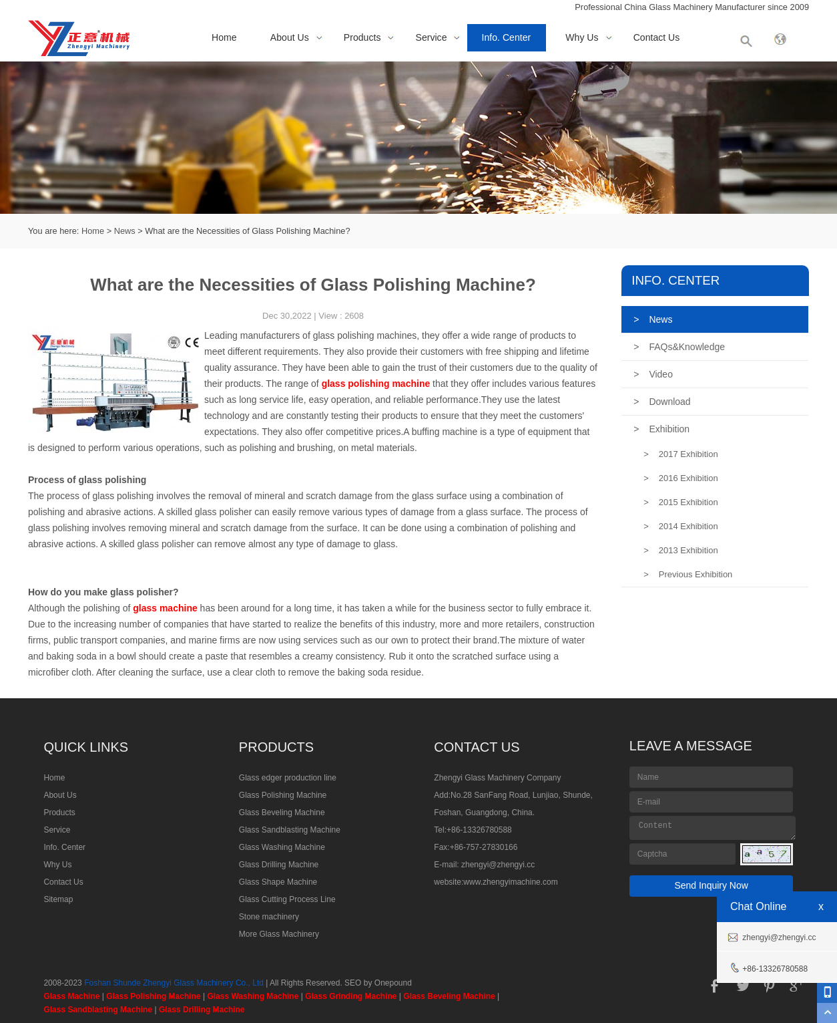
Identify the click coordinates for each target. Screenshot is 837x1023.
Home (224, 37)
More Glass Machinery (279, 934)
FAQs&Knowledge (679, 346)
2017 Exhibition (680, 454)
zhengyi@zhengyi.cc (498, 864)
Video (653, 374)
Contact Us (656, 37)
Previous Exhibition (687, 574)
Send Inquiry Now (711, 885)
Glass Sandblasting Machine (289, 830)
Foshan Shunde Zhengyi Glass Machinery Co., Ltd (174, 983)
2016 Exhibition (680, 478)
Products (362, 37)
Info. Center (506, 37)
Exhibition (661, 429)
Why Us (581, 37)
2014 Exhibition (680, 526)
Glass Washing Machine (282, 847)
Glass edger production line (287, 777)
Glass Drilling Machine (278, 864)
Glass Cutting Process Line (287, 899)
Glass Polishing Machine (282, 795)
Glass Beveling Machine (282, 812)
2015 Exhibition (680, 502)
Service (431, 37)
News (124, 231)
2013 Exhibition (680, 550)
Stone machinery (269, 916)
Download (661, 401)
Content (712, 828)
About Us (289, 37)
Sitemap (58, 899)
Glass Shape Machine (278, 882)
